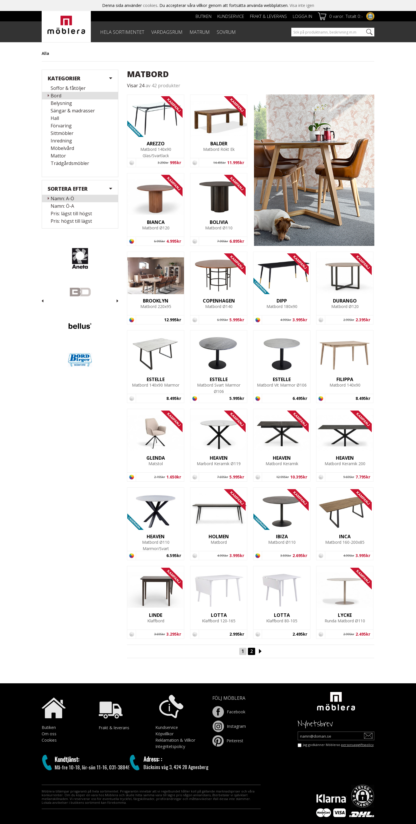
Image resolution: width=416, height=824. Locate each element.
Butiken (203, 16)
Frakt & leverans (268, 16)
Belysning (61, 103)
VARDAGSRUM (167, 32)
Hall (55, 118)
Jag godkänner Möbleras (338, 745)
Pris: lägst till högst (71, 213)
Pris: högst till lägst (71, 221)
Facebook (228, 711)
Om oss (49, 733)
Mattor (58, 156)
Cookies (49, 740)
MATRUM (199, 32)
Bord (56, 95)
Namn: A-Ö (62, 198)
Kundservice (230, 16)
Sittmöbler (62, 133)
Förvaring (61, 126)
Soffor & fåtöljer (68, 88)
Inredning (61, 141)
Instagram (229, 726)
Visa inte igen (302, 5)
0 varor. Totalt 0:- (346, 16)
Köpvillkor (164, 733)
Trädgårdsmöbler (70, 163)
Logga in (302, 16)
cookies (150, 5)
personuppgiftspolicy (357, 745)
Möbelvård (62, 148)
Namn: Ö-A (62, 206)
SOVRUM (226, 32)
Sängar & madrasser (73, 110)
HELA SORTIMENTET (122, 32)
